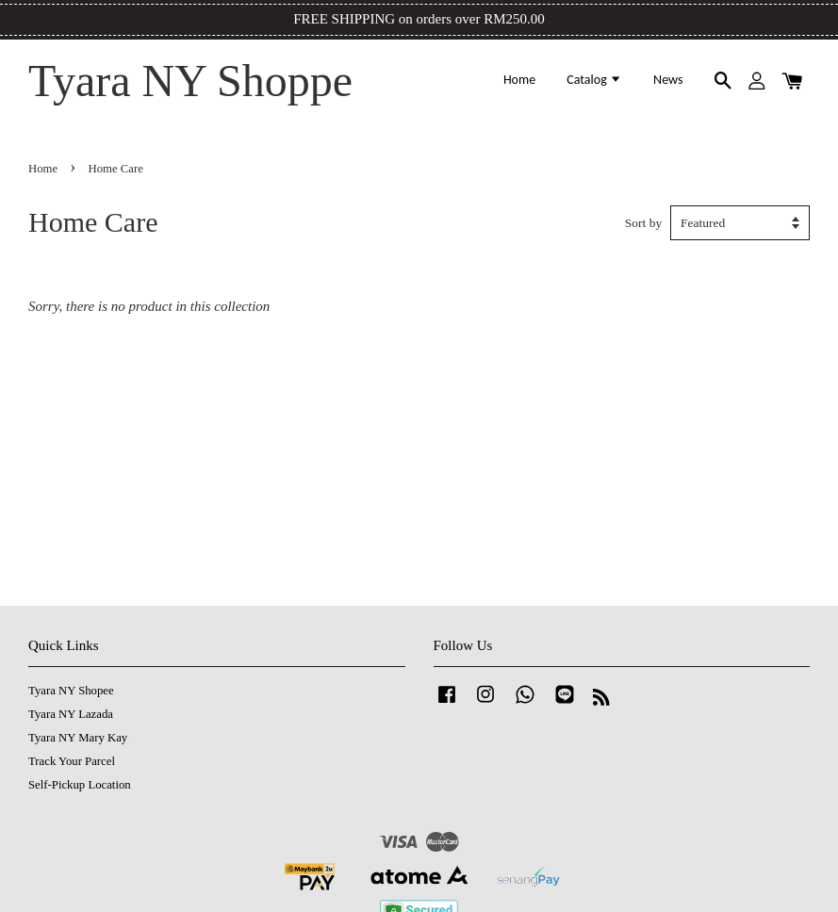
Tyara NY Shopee (71, 690)
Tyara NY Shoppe (190, 81)
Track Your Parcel (71, 761)
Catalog (594, 80)
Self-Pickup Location (79, 784)
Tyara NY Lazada (70, 714)
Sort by (643, 223)
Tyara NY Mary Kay (77, 737)
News (667, 80)
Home (519, 80)
